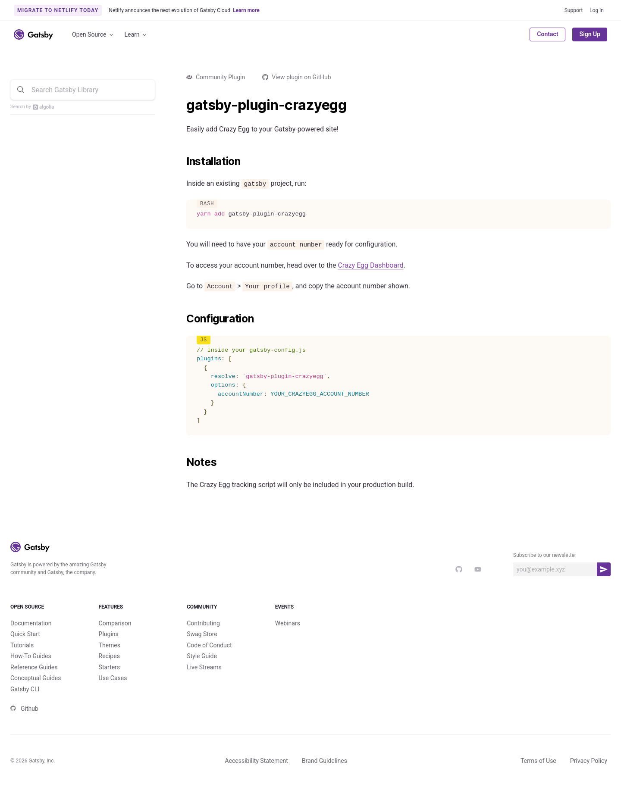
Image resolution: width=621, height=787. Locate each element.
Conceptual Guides (35, 678)
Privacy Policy (588, 760)
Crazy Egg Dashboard (370, 265)
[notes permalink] (182, 462)
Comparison (115, 623)
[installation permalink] (182, 161)
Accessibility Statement (256, 760)
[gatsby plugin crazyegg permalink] (182, 105)
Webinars (287, 623)
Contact (547, 34)
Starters (109, 667)
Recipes (109, 656)
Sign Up (589, 34)
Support (574, 10)
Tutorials (22, 645)
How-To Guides (30, 656)
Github (24, 708)
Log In (597, 10)
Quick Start (25, 634)
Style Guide (202, 656)
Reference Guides (33, 667)
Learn (136, 34)
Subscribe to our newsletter (544, 555)
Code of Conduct (209, 645)
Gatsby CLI (24, 689)
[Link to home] (33, 34)
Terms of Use (538, 760)
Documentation (31, 623)
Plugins (109, 634)
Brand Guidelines (324, 760)
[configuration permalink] (182, 318)
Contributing (203, 623)
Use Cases (113, 678)
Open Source (93, 34)
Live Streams (204, 667)
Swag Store (202, 634)
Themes (109, 645)
